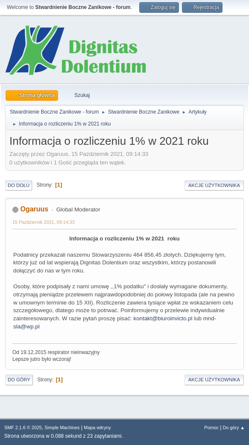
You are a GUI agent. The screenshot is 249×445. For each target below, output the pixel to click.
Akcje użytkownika (214, 185)
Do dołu (18, 185)
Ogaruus (34, 209)
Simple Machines (61, 427)
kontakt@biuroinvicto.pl (163, 318)
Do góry (19, 379)
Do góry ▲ (234, 427)
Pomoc (211, 427)
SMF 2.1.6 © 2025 (23, 427)
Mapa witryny (97, 427)
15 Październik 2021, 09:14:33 (43, 222)
